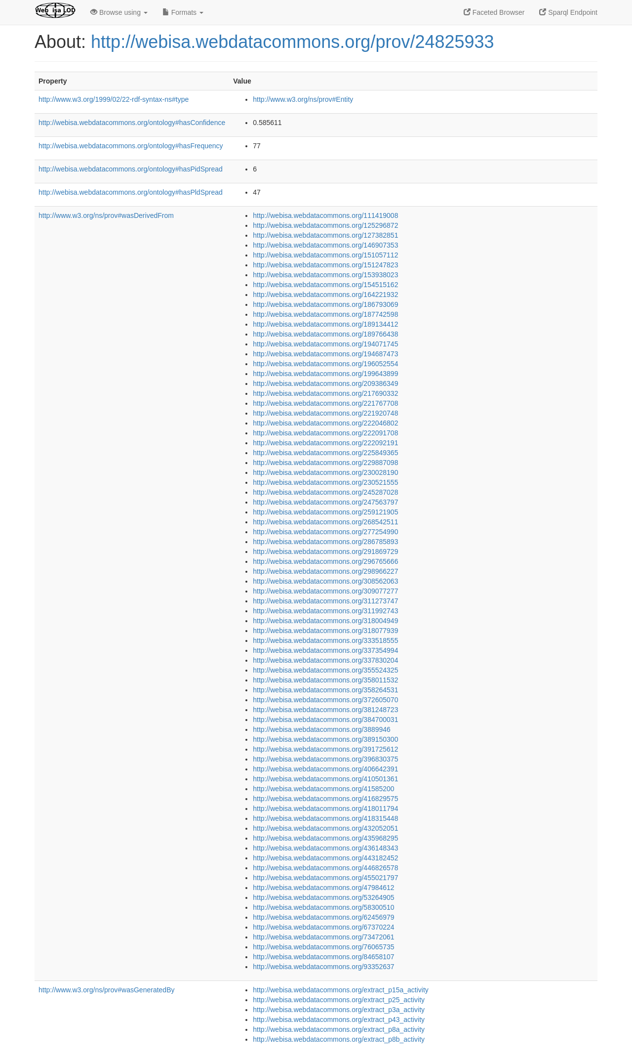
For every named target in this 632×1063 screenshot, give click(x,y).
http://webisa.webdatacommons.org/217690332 (325, 393)
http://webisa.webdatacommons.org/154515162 (325, 285)
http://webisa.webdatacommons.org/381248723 (325, 710)
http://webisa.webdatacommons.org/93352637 (323, 967)
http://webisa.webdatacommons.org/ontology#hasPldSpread (131, 192)
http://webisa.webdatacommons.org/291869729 (325, 551)
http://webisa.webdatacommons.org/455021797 (325, 878)
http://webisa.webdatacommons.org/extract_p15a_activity (341, 990)
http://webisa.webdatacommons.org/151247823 (325, 265)
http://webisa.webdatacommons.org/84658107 (323, 957)
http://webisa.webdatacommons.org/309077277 (325, 591)
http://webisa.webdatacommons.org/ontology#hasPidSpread (131, 169)
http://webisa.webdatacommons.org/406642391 (325, 769)
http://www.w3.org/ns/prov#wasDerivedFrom (106, 215)
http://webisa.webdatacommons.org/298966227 (325, 571)
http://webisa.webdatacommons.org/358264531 (325, 690)
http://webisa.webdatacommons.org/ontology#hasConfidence (132, 123)
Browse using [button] (119, 12)
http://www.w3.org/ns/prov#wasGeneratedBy (106, 990)
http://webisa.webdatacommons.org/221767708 (325, 403)
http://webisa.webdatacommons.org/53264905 (323, 897)
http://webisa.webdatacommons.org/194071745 (325, 344)
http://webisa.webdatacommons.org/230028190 (325, 472)
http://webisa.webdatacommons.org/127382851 (325, 235)
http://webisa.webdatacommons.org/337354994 (325, 650)
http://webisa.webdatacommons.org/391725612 (325, 749)
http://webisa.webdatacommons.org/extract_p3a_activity (339, 1010)
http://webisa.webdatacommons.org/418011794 (325, 808)
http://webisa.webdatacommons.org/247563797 (325, 502)
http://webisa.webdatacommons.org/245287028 (325, 492)
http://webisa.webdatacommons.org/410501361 (325, 779)
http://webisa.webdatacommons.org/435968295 (325, 838)
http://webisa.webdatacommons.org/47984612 (323, 888)
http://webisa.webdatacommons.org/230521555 (325, 482)
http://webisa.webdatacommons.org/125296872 (325, 225)
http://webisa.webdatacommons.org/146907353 (325, 245)
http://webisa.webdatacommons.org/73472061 (323, 937)
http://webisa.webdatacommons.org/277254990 (325, 532)
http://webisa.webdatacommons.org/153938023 (325, 275)
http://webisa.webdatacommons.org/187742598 (325, 314)
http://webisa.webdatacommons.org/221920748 (325, 413)
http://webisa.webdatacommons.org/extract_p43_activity (339, 1019)
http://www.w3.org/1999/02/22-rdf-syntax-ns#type (114, 99)
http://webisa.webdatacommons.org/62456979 (323, 917)
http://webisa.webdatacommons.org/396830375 (325, 759)
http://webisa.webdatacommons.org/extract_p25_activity (339, 1000)
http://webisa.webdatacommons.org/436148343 (325, 848)
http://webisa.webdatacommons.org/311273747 (325, 601)
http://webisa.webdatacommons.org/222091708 (325, 433)
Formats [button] (182, 12)
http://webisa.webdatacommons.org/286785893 (325, 542)
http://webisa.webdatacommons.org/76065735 (323, 947)
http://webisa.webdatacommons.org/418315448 (325, 818)
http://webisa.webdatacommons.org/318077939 (325, 631)
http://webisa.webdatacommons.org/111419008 (325, 215)
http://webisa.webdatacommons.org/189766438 (325, 334)
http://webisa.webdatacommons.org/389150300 (325, 739)
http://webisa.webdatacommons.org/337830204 (325, 660)
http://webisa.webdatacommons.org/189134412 (325, 324)
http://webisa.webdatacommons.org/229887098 (325, 463)
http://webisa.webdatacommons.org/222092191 (325, 443)
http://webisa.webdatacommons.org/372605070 (325, 700)
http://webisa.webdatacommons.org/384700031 (325, 719)
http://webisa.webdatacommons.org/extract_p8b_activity (339, 1039)
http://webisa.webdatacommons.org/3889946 (322, 729)
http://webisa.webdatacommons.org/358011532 (325, 680)
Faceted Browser (494, 12)
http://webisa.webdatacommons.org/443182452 (325, 858)
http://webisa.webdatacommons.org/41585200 (323, 789)
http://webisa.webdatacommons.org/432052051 (325, 828)
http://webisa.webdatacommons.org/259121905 (325, 512)
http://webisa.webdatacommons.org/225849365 (325, 453)
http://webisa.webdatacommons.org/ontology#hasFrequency (131, 146)
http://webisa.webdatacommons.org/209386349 (325, 383)
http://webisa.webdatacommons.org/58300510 (323, 907)
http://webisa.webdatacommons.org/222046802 (325, 423)
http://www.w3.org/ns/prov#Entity (303, 99)
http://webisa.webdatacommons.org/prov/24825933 (292, 42)
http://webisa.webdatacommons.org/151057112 (325, 255)
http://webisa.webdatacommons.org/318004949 (325, 621)
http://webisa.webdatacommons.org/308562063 (325, 581)
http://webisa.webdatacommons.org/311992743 (325, 611)
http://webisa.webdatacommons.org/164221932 (325, 294)
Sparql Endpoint (568, 12)
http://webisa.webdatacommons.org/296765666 (325, 561)
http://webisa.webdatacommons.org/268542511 (325, 522)
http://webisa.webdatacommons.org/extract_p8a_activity (339, 1029)
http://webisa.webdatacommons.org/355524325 (325, 670)
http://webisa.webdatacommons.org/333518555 (325, 640)
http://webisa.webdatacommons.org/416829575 (325, 799)
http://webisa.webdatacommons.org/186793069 (325, 304)
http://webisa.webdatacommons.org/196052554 (325, 364)
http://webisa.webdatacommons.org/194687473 (325, 354)
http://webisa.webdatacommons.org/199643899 (325, 374)
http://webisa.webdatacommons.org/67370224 (323, 927)
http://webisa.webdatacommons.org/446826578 (325, 868)
